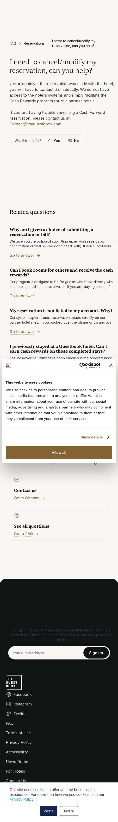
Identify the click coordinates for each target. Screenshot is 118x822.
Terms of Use (18, 732)
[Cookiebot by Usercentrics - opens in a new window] (79, 365)
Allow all (59, 452)
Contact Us (16, 780)
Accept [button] (48, 811)
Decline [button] (69, 811)
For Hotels (15, 771)
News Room (17, 761)
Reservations (34, 43)
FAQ (13, 43)
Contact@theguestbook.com (35, 124)
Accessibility (17, 752)
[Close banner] (110, 365)
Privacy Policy (21, 799)
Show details (92, 437)
